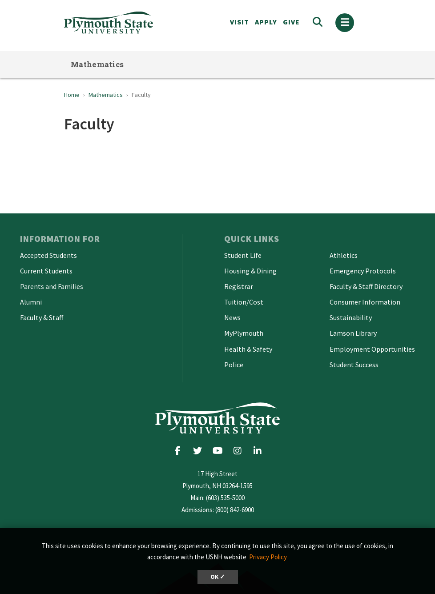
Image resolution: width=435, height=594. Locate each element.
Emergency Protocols (363, 270)
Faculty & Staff (41, 317)
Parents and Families (51, 286)
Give (291, 21)
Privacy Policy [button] (268, 557)
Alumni (31, 301)
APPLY (266, 21)
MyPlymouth (243, 333)
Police (233, 364)
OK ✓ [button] (217, 577)
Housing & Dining (250, 270)
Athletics (344, 255)
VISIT (239, 21)
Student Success (354, 364)
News (232, 317)
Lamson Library (353, 333)
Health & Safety (248, 349)
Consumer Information (365, 301)
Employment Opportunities (372, 349)
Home (72, 95)
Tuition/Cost (243, 301)
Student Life (243, 255)
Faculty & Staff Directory (366, 286)
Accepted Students (48, 255)
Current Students (46, 270)
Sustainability (351, 317)
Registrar (238, 286)
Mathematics (97, 64)
